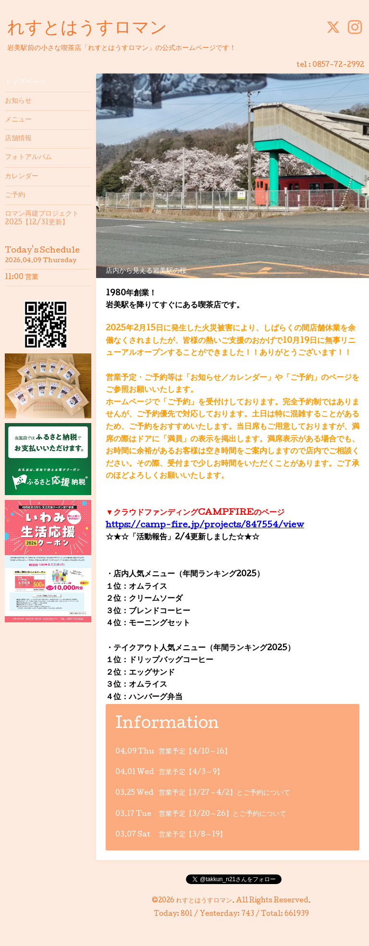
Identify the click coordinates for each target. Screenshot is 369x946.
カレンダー (21, 177)
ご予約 (15, 195)
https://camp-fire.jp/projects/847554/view (205, 526)
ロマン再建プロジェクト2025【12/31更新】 (42, 218)
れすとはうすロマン (87, 29)
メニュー (18, 120)
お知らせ (18, 101)
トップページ (25, 82)
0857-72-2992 (338, 65)
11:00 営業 (21, 277)
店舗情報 (18, 139)
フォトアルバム (28, 157)
